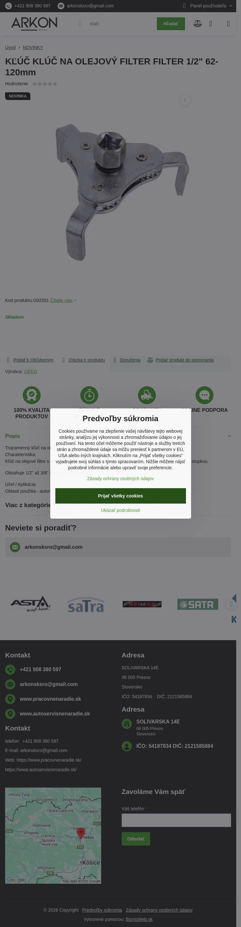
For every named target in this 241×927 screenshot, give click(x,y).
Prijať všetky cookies (120, 495)
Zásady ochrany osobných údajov (120, 478)
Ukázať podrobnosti (120, 510)
